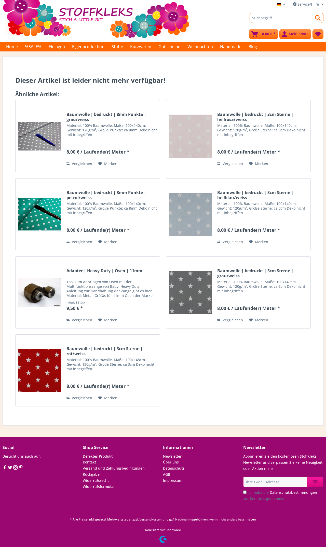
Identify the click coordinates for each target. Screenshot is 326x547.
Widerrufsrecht (96, 480)
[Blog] (253, 46)
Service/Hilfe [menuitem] (306, 4)
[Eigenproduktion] (88, 46)
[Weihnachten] (200, 46)
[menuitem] (286, 20)
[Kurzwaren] (141, 46)
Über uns (171, 462)
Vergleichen (79, 163)
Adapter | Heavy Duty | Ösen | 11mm (104, 271)
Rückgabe (91, 474)
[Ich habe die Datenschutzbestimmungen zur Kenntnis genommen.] (245, 492)
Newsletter (172, 456)
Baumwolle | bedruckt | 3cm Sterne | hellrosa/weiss (255, 117)
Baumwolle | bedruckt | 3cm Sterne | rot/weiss (104, 351)
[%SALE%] (33, 46)
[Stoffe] (117, 46)
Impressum (172, 480)
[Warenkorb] (263, 34)
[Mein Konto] (295, 34)
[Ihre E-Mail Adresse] (275, 482)
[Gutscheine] (169, 46)
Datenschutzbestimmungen (293, 492)
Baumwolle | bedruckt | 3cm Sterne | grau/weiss (255, 273)
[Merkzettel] (318, 34)
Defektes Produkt (98, 456)
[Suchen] (318, 18)
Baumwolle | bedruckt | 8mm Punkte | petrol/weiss (106, 195)
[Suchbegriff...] (286, 18)
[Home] (12, 46)
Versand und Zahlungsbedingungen (114, 468)
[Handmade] (230, 46)
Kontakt (89, 462)
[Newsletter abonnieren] (315, 482)
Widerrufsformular (99, 486)
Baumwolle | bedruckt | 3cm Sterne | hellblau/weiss (255, 195)
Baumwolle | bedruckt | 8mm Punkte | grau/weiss (106, 117)
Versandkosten (151, 519)
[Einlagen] (57, 46)
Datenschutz (173, 468)
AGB (166, 474)
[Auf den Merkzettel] (107, 164)
